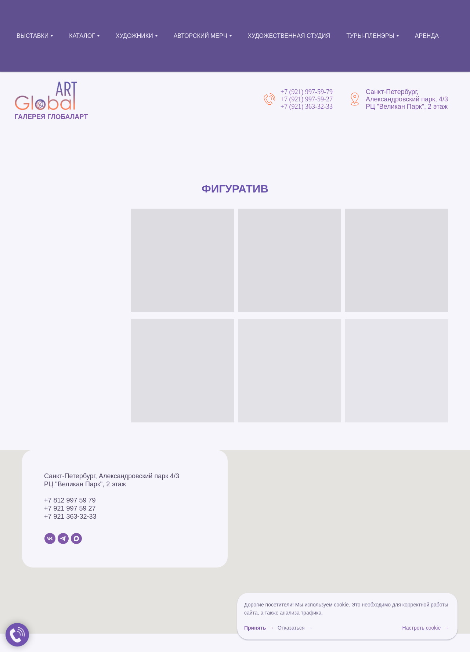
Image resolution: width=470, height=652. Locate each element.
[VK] (49, 538)
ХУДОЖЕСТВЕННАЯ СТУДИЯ (289, 36)
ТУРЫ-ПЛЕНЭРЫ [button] (370, 36)
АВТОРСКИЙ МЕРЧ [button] (200, 36)
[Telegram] (63, 538)
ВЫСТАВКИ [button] (32, 36)
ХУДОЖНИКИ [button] (134, 36)
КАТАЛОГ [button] (82, 36)
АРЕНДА (427, 36)
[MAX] (76, 538)
